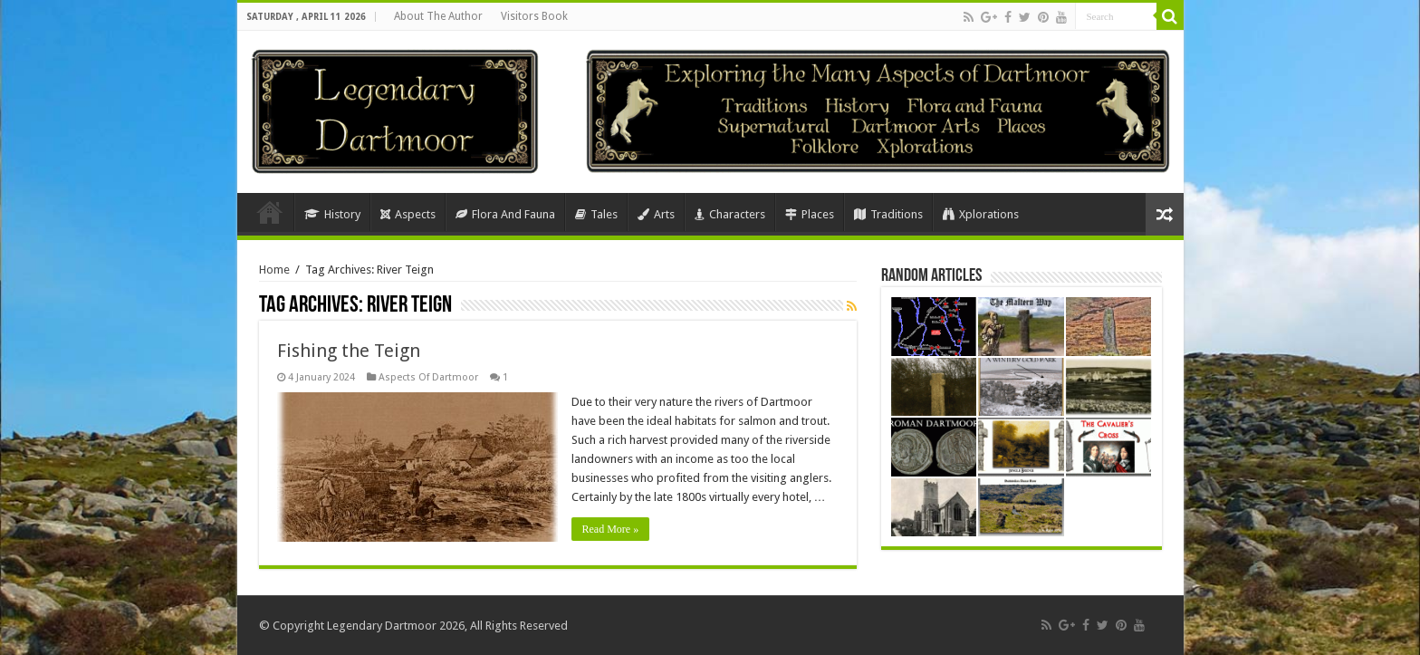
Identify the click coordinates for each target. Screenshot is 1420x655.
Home (269, 212)
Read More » (610, 529)
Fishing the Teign (348, 350)
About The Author (438, 16)
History (332, 214)
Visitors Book (534, 16)
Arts (656, 214)
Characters (730, 214)
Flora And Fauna (505, 214)
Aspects (408, 214)
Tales (596, 214)
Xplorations (981, 214)
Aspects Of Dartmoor (428, 377)
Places (809, 214)
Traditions (888, 214)
